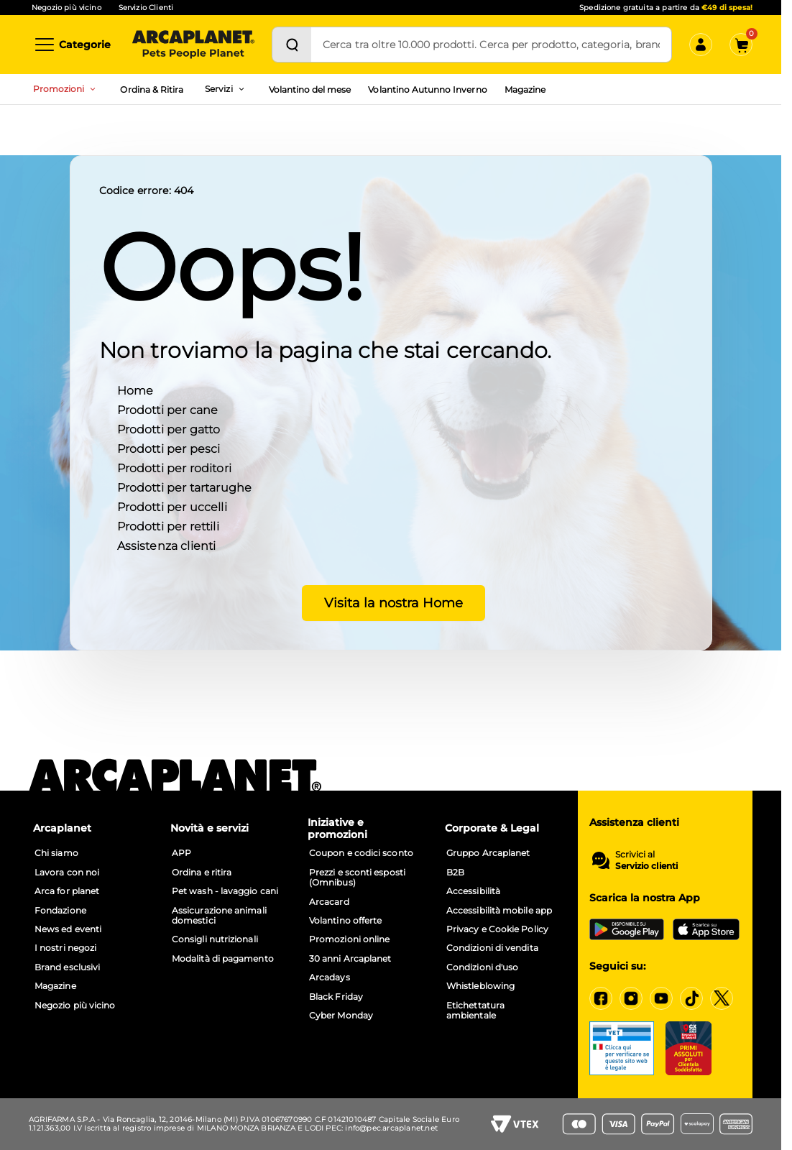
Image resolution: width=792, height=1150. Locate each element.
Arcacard (329, 902)
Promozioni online (349, 939)
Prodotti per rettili (168, 526)
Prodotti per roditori (174, 467)
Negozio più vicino (66, 7)
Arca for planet (66, 891)
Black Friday (336, 997)
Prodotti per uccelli (172, 506)
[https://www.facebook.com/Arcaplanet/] (600, 998)
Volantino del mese (310, 89)
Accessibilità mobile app (499, 911)
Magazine (525, 89)
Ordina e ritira (201, 873)
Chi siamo (56, 853)
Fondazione (60, 911)
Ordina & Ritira (151, 89)
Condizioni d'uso (482, 967)
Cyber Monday (341, 1016)
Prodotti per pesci (169, 448)
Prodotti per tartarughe (184, 487)
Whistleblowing (480, 986)
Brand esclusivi (67, 967)
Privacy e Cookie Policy (497, 929)
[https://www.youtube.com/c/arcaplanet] (661, 998)
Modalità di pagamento (223, 959)
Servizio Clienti (146, 7)
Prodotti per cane (167, 409)
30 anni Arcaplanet (350, 959)
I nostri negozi (65, 948)
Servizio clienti (646, 866)
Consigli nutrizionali (215, 939)
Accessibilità (473, 891)
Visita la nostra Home (390, 602)
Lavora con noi (66, 873)
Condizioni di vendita (492, 948)
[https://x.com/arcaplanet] (721, 998)
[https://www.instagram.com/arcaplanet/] (631, 998)
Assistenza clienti (166, 545)
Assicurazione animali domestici (219, 916)
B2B (455, 873)
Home (135, 390)
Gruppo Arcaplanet (488, 853)
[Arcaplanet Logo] (193, 44)
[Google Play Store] (626, 929)
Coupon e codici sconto (361, 853)
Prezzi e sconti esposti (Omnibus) (357, 878)
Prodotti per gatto (169, 429)
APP (181, 853)
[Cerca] (291, 44)
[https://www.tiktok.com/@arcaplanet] (691, 998)
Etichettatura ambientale (475, 1010)
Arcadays (329, 977)
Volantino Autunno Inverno (427, 89)
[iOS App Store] (706, 929)
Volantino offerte (345, 921)
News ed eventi (67, 929)
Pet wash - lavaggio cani (225, 891)
